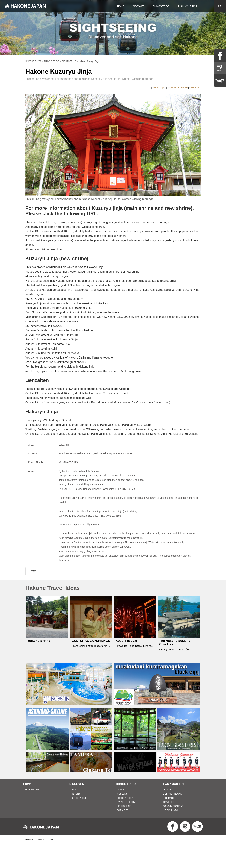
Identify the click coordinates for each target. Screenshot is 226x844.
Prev (33, 571)
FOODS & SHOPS (125, 798)
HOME (120, 6)
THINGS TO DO (161, 6)
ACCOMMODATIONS (173, 806)
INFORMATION (32, 790)
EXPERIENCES (78, 798)
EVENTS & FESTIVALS (128, 802)
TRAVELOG (168, 802)
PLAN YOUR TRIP (187, 6)
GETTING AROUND (172, 794)
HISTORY (75, 794)
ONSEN (120, 790)
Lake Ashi (194, 87)
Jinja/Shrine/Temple (178, 87)
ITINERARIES (169, 798)
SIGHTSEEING (124, 806)
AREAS (74, 790)
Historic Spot (159, 87)
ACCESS (167, 790)
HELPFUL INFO (170, 810)
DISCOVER (139, 6)
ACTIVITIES (122, 810)
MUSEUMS (122, 794)
